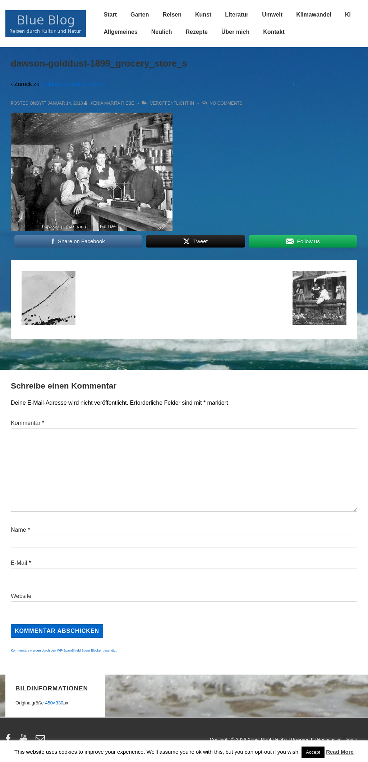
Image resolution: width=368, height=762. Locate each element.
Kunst (203, 15)
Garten (139, 15)
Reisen (172, 15)
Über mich (235, 32)
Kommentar (27, 423)
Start (110, 15)
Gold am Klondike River (71, 84)
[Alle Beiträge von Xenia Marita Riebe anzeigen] (109, 103)
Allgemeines (121, 32)
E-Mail (19, 563)
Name (18, 530)
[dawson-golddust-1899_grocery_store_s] (65, 103)
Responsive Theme (337, 739)
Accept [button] (313, 752)
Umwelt (272, 15)
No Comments (226, 103)
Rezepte (197, 32)
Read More (340, 752)
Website (21, 596)
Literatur (236, 15)
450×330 (54, 703)
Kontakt (274, 32)
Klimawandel (313, 15)
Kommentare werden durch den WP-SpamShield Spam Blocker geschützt (63, 650)
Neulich (161, 32)
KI (348, 15)
